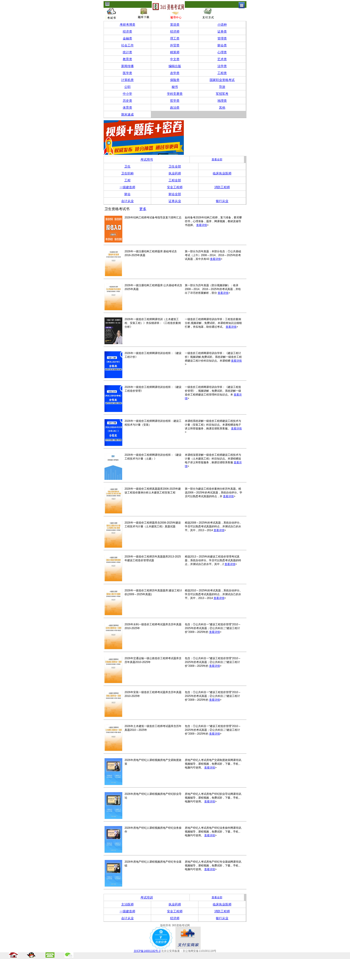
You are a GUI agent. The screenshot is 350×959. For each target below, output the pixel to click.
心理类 (222, 52)
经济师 (174, 31)
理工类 (174, 38)
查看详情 (201, 225)
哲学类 (174, 100)
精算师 (174, 52)
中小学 (127, 93)
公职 (127, 87)
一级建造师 (127, 187)
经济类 (127, 31)
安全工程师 (175, 187)
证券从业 (175, 201)
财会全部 (175, 194)
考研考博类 (127, 24)
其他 (222, 107)
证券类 (222, 31)
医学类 (127, 73)
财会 (127, 194)
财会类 (222, 45)
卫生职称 (127, 173)
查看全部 (217, 159)
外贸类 (174, 45)
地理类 (222, 100)
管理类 (222, 38)
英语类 (174, 24)
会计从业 (127, 201)
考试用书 (146, 159)
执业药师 (175, 173)
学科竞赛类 (175, 93)
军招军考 (222, 93)
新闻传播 (127, 66)
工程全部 (175, 180)
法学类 (222, 66)
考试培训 (146, 897)
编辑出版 (175, 66)
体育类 (127, 107)
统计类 (127, 52)
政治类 (174, 107)
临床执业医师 (222, 173)
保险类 (174, 80)
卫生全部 (175, 166)
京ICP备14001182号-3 (147, 951)
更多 (142, 209)
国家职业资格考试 (222, 80)
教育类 (127, 59)
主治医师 (127, 904)
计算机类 (127, 80)
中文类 (174, 59)
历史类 (127, 100)
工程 (127, 180)
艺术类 (222, 59)
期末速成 (127, 114)
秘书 (175, 87)
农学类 (174, 73)
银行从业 (222, 201)
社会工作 (127, 45)
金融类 (127, 38)
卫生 (127, 166)
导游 (222, 87)
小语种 (222, 24)
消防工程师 (222, 187)
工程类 (222, 73)
